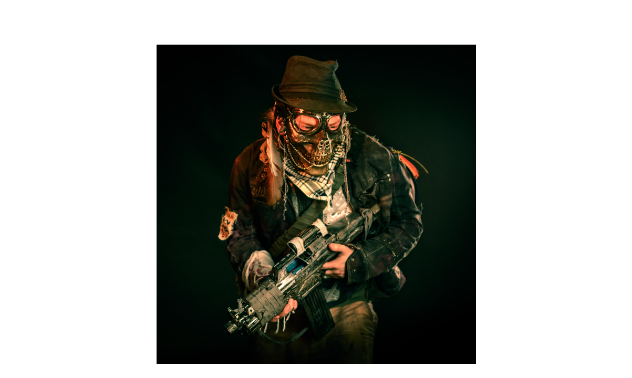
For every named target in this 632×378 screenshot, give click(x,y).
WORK (547, 23)
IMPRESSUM (525, 373)
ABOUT (594, 23)
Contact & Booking (347, 348)
